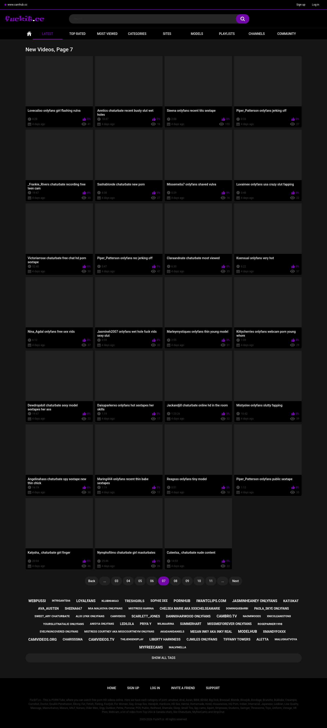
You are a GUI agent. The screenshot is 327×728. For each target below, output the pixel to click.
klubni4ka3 (110, 601)
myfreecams (151, 647)
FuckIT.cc (158, 719)
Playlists (227, 34)
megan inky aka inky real (211, 631)
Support (213, 688)
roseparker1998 (270, 624)
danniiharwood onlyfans (188, 616)
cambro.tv (227, 616)
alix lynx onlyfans (90, 616)
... (105, 581)
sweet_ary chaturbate (52, 616)
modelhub (247, 631)
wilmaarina (165, 623)
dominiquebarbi (237, 608)
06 (152, 581)
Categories (137, 34)
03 (116, 581)
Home (29, 34)
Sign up (301, 4)
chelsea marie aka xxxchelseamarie (190, 608)
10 (199, 581)
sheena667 (73, 608)
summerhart (190, 624)
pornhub (182, 601)
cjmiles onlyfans (202, 639)
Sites (167, 34)
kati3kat (291, 601)
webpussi (37, 601)
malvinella (177, 647)
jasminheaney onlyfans (254, 601)
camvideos (118, 616)
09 (187, 581)
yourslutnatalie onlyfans (63, 624)
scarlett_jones (146, 616)
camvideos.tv (101, 639)
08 (175, 581)
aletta (262, 639)
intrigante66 (61, 600)
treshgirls (134, 601)
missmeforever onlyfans (229, 624)
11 (211, 581)
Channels (257, 34)
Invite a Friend (183, 688)
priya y (145, 624)
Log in (315, 4)
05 (140, 581)
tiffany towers (236, 639)
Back (91, 581)
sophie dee (159, 601)
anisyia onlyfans (102, 623)
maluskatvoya (286, 639)
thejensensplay (132, 639)
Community (286, 34)
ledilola (127, 624)
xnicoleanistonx (279, 616)
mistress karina (141, 608)
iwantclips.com (211, 601)
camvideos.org (42, 639)
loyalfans (85, 601)
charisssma (73, 639)
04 (128, 581)
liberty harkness (165, 639)
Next (235, 581)
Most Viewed (107, 34)
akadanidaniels (172, 631)
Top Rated (77, 34)
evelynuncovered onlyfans (59, 631)
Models (197, 34)
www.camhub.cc (17, 4)
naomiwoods (252, 616)
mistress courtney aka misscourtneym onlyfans (119, 631)
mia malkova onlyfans (105, 608)
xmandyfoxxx (274, 631)
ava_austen (48, 609)
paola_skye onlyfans (271, 608)
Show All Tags (163, 658)
